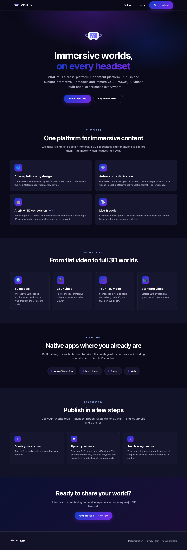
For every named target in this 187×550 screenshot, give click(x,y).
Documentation (135, 541)
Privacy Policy (152, 541)
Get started (161, 5)
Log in (141, 5)
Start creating (77, 98)
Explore (127, 5)
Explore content (108, 98)
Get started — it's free (93, 515)
